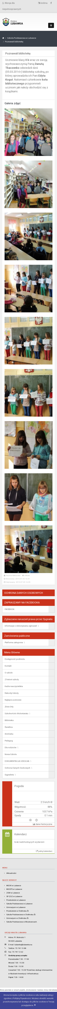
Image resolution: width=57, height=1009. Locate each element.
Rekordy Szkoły (12, 693)
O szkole (8, 673)
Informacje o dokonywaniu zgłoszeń (21, 626)
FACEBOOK (9, 609)
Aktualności (11, 873)
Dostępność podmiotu (15, 659)
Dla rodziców (10, 747)
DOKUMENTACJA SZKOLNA (17, 761)
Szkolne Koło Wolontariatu (16, 713)
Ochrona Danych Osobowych (17, 768)
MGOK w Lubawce (13, 885)
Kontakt (8, 666)
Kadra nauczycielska (14, 686)
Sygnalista (9, 775)
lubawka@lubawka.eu (23, 945)
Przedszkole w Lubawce (16, 900)
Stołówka (9, 734)
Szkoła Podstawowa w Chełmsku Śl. (21, 914)
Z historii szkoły (12, 679)
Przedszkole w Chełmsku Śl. (17, 911)
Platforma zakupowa (14, 642)
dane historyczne (42, 824)
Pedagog (9, 741)
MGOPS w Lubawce (14, 889)
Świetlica (9, 727)
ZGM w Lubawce (13, 893)
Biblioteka (9, 720)
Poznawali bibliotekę (14, 41)
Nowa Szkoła (11, 754)
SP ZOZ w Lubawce (14, 896)
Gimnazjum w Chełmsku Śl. (17, 918)
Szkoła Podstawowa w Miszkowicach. (21, 922)
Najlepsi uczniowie (13, 700)
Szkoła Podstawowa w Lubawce (21, 38)
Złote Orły (9, 707)
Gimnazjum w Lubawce (15, 907)
